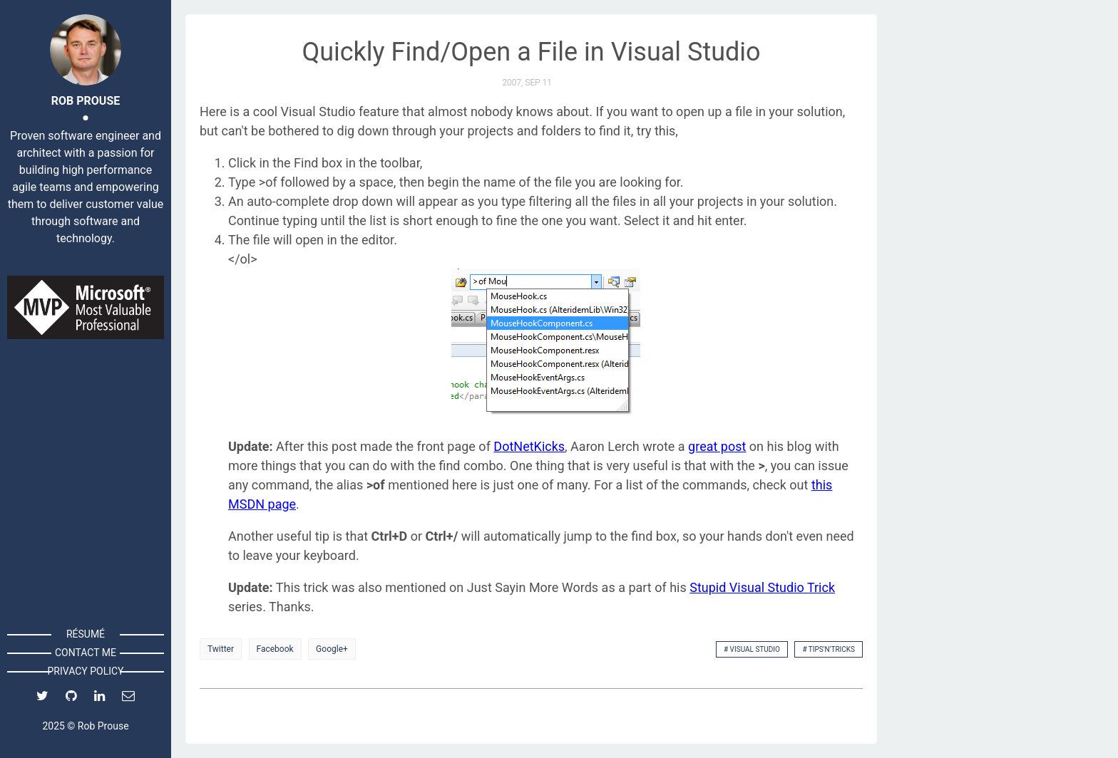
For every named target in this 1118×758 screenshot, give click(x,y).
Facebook (275, 649)
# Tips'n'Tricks (828, 649)
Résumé (85, 634)
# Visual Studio (752, 649)
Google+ (332, 649)
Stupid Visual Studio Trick (762, 587)
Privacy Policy (85, 671)
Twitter (220, 649)
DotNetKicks (529, 446)
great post (717, 446)
